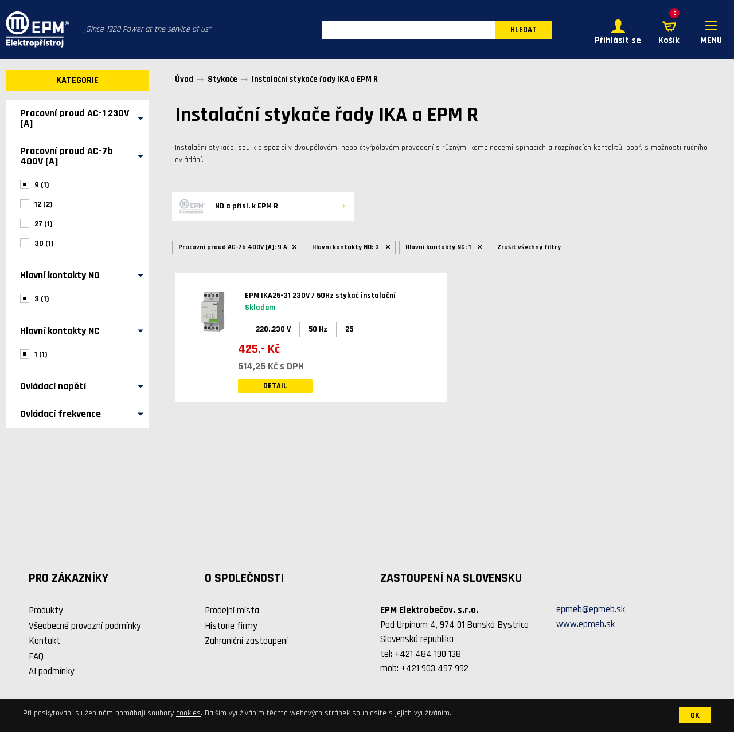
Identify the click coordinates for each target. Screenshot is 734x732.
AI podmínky (52, 671)
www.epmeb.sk (585, 624)
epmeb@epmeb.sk (590, 609)
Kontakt (44, 641)
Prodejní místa (232, 610)
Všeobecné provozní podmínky (85, 626)
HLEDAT (523, 30)
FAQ (36, 656)
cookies (188, 713)
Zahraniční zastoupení (246, 641)
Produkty (46, 610)
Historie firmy (231, 626)
